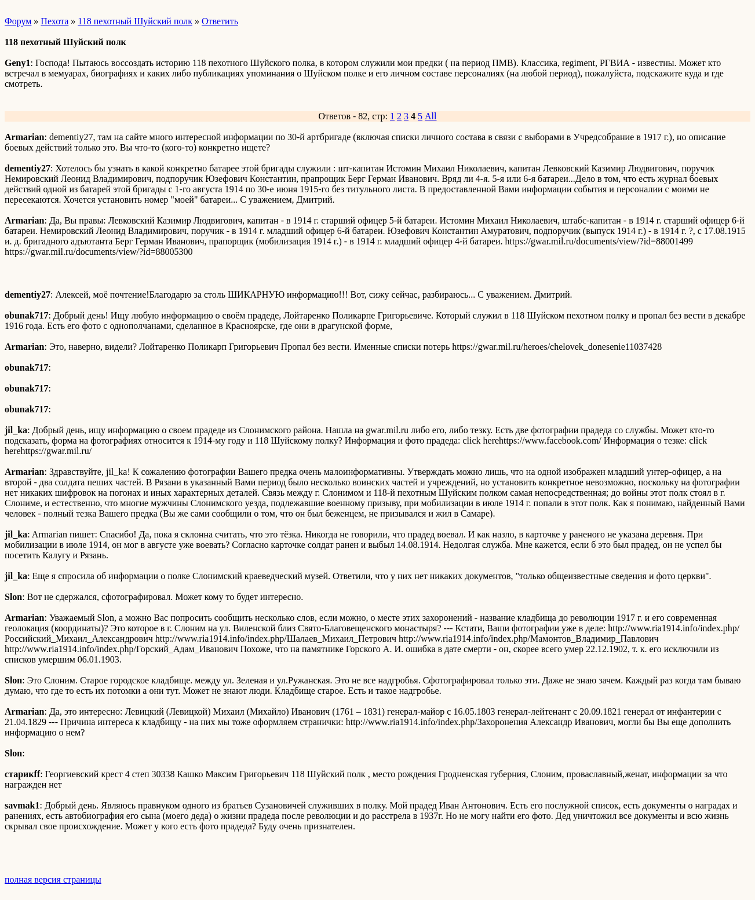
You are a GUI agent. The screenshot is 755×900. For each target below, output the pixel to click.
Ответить (220, 21)
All (430, 116)
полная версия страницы (53, 879)
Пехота (54, 21)
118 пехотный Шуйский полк (135, 21)
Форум (18, 21)
